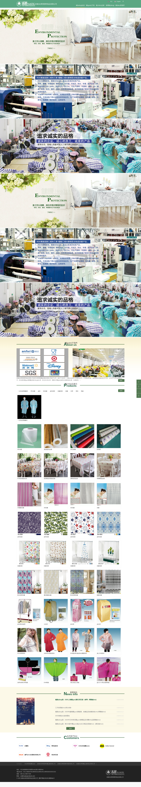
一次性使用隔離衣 (23, 391)
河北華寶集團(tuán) (29, 769)
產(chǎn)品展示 (100, 6)
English (118, 1)
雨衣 (77, 391)
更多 (121, 380)
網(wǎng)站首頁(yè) (80, 6)
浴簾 (66, 391)
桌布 (39, 391)
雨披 (82, 391)
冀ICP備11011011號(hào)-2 (46, 783)
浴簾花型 (60, 391)
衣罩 (72, 391)
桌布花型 (52, 391)
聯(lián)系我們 (119, 5)
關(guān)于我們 (90, 6)
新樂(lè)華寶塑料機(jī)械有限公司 (46, 769)
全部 (121, 390)
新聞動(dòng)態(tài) (110, 6)
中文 (111, 1)
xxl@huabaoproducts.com (27, 781)
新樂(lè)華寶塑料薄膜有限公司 (66, 769)
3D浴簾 (45, 391)
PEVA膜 (33, 391)
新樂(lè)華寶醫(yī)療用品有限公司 (85, 769)
